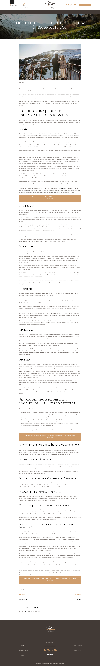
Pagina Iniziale (23, 11)
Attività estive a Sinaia (22, 653)
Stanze (40, 11)
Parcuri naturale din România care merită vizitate (65, 597)
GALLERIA (57, 11)
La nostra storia (32, 11)
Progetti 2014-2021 (77, 11)
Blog (63, 11)
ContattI (68, 11)
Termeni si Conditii (77, 650)
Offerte (22, 655)
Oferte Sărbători (49, 11)
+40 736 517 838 (70, 5)
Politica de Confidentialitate (77, 645)
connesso (27, 611)
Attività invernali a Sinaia (23, 650)
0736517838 (50, 198)
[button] (85, 5)
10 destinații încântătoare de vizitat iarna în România (34, 597)
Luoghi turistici (23, 647)
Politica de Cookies (77, 653)
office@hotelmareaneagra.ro (28, 7)
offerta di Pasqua (63, 188)
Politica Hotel (77, 647)
